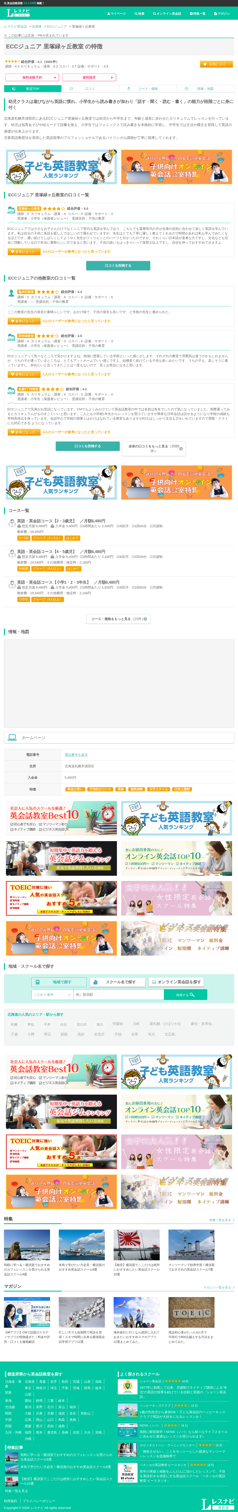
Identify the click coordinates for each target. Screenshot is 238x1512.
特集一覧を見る (220, 1219)
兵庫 (39, 1413)
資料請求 (89, 77)
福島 (98, 1381)
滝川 (151, 1034)
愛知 (28, 1400)
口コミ (90, 88)
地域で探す (62, 982)
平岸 (47, 1023)
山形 (87, 1381)
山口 (50, 1419)
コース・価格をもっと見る (118, 619)
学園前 (120, 1023)
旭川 (101, 1023)
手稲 (118, 1034)
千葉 (65, 1388)
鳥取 (61, 1419)
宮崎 (98, 1432)
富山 (61, 1407)
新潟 (28, 1407)
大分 (87, 1432)
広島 (28, 1419)
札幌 (14, 1023)
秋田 (65, 1381)
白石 (64, 1023)
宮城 (76, 1381)
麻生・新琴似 (203, 1023)
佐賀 (76, 1432)
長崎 (65, 1432)
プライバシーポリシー (39, 1501)
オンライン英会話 (167, 13)
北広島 (170, 1034)
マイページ (116, 13)
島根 (73, 1419)
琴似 (30, 1023)
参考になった (25, 251)
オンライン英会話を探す (179, 982)
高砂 (80, 1034)
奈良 (73, 1413)
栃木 (98, 1388)
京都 (50, 1413)
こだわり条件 (44, 994)
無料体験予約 (32, 77)
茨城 (76, 1388)
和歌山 (86, 1413)
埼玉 (53, 1388)
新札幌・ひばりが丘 (167, 1023)
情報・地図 (205, 88)
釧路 (64, 1034)
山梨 (28, 1394)
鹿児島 (52, 1432)
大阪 (28, 1413)
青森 (42, 1381)
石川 (50, 1407)
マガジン (222, 13)
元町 (138, 1023)
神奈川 (41, 1388)
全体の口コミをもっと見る (154, 448)
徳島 (61, 1426)
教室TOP (32, 88)
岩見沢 (99, 1034)
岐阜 (61, 1400)
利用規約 (10, 1501)
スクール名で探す (120, 982)
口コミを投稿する (118, 266)
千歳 (14, 1034)
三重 (50, 1400)
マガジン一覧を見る (217, 1287)
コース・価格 (148, 88)
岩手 (53, 1381)
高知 (50, 1426)
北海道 (30, 1381)
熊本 (39, 1432)
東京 (28, 1388)
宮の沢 (82, 1023)
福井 (73, 1407)
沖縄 (28, 1438)
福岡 (28, 1432)
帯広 (47, 1034)
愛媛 (28, 1426)
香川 (39, 1426)
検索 (139, 13)
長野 (39, 1407)
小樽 (30, 1034)
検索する (182, 994)
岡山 (39, 1419)
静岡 (39, 1400)
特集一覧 (198, 13)
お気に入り (217, 64)
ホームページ (126, 738)
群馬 (87, 1388)
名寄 (134, 1034)
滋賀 (61, 1413)
